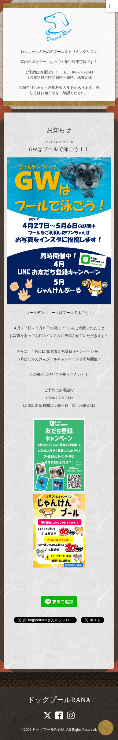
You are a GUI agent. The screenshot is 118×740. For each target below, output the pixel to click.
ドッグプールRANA (59, 700)
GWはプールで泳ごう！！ (59, 149)
